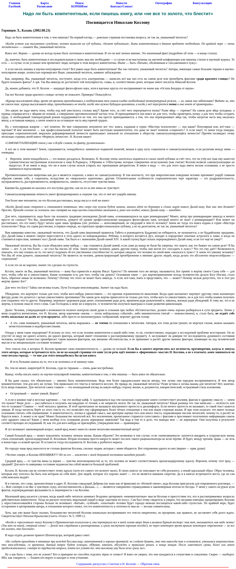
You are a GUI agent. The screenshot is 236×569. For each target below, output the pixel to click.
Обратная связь (150, 563)
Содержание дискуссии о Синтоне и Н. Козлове (106, 563)
